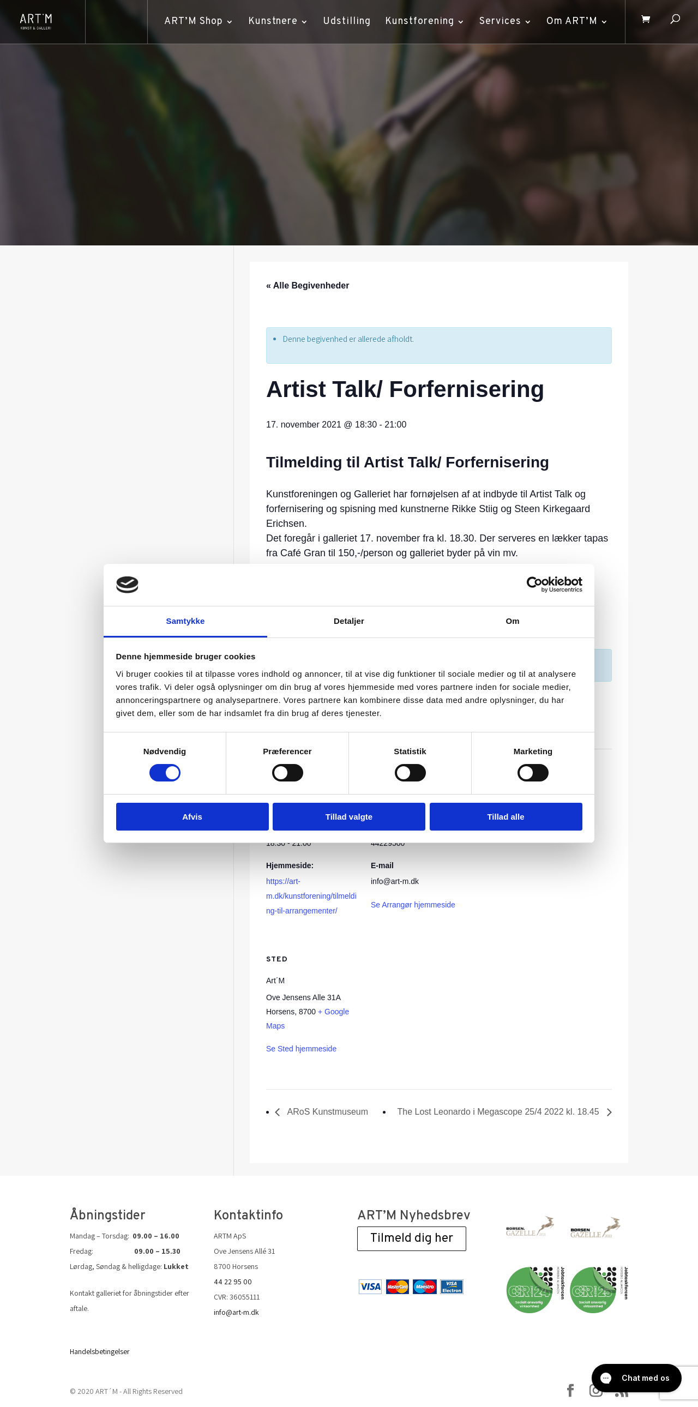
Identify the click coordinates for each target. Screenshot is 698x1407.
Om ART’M (570, 21)
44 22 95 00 (233, 1281)
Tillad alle (505, 816)
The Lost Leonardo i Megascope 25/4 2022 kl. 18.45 (499, 1111)
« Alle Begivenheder (307, 285)
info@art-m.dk (236, 1312)
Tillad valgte (349, 816)
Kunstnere (271, 21)
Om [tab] (512, 621)
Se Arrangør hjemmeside (413, 904)
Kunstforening (418, 21)
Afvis (192, 816)
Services (499, 21)
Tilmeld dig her (411, 1239)
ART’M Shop (192, 21)
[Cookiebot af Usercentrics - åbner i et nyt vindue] (534, 584)
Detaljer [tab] (349, 621)
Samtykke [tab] (185, 621)
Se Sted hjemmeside (301, 1048)
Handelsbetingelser (100, 1351)
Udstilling (345, 21)
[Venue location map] (428, 1013)
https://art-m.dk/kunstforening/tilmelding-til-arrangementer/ (311, 896)
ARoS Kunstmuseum (326, 1111)
